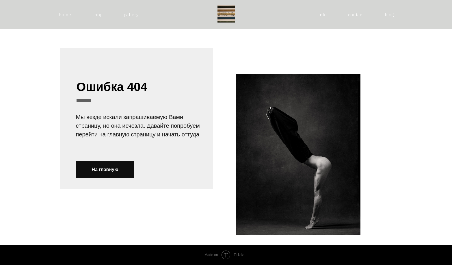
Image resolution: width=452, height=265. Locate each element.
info (322, 14)
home (65, 14)
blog (389, 14)
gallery (131, 14)
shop (97, 14)
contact (356, 14)
